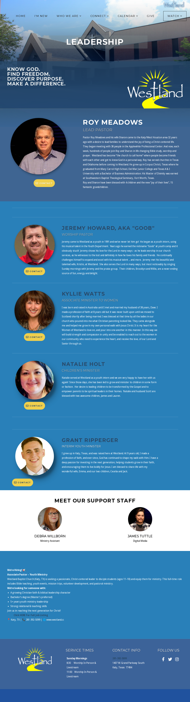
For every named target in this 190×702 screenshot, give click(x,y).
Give (151, 16)
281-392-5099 (119, 658)
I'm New (41, 16)
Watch (174, 16)
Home (21, 16)
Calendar (128, 16)
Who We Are (69, 16)
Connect (99, 16)
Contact (43, 183)
